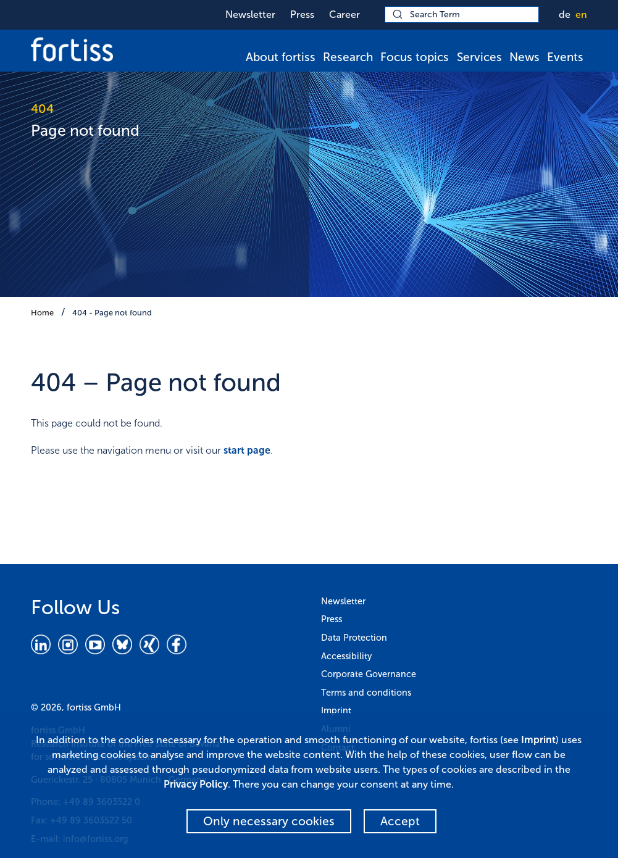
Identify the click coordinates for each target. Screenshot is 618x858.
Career (344, 14)
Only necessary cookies (269, 821)
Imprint (336, 710)
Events (565, 57)
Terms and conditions (366, 692)
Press (302, 14)
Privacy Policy (196, 784)
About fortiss (280, 57)
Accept (400, 821)
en (581, 14)
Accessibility (346, 656)
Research (348, 57)
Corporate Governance (368, 674)
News (524, 57)
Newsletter (250, 14)
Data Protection (354, 637)
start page (246, 450)
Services (479, 57)
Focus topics (414, 57)
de (564, 14)
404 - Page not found (112, 312)
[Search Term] (462, 14)
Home (42, 312)
